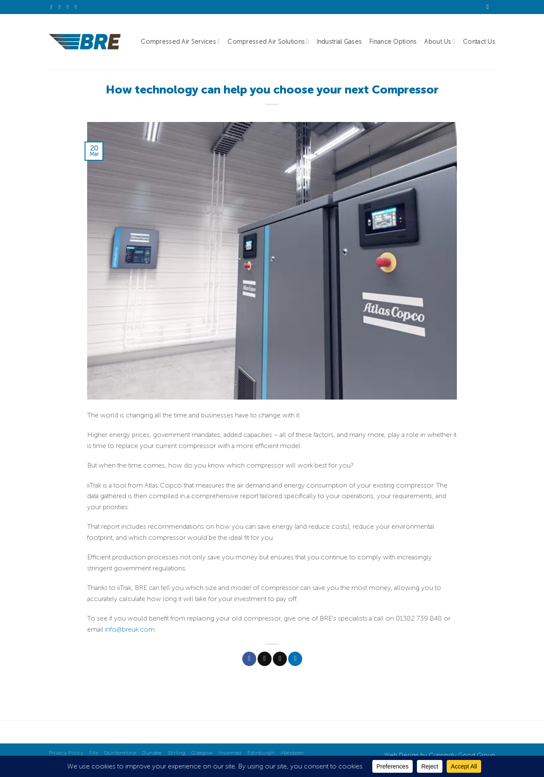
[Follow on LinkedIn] (69, 7)
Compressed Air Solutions (268, 41)
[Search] (487, 7)
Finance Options (392, 41)
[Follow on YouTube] (77, 7)
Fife (93, 752)
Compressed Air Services (180, 41)
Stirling (176, 752)
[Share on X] (265, 659)
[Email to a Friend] (280, 659)
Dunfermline (120, 752)
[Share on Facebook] (249, 659)
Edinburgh (261, 752)
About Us (439, 41)
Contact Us (479, 41)
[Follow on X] (53, 7)
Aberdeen (292, 752)
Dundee (152, 752)
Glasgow (201, 752)
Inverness (230, 752)
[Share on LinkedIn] (295, 659)
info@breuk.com (130, 629)
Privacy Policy (66, 752)
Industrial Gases (339, 41)
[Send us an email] (61, 7)
